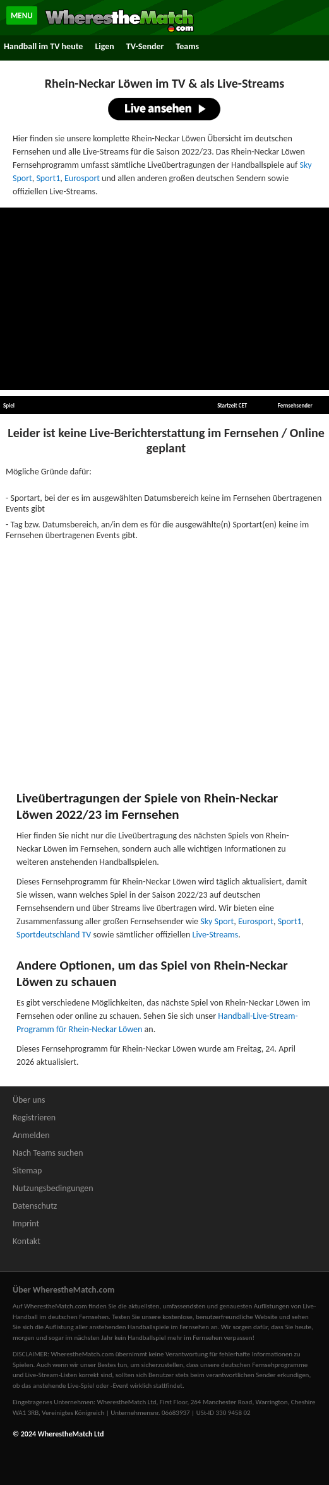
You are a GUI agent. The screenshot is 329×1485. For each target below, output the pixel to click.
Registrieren (34, 1117)
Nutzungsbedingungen (53, 1188)
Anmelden (31, 1135)
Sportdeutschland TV (53, 934)
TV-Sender (145, 46)
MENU (22, 15)
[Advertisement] (165, 299)
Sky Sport (217, 921)
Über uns (29, 1100)
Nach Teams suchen (48, 1153)
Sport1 (48, 178)
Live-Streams (216, 934)
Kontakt (26, 1241)
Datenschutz (35, 1205)
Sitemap (27, 1170)
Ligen (104, 46)
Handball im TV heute (43, 46)
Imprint (26, 1223)
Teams (187, 46)
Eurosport (82, 178)
